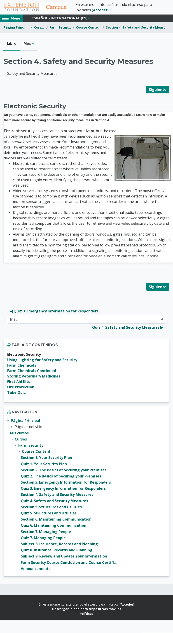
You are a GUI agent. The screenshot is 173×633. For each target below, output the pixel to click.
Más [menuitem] (27, 43)
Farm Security (60, 27)
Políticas (86, 613)
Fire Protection (20, 387)
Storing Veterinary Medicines (33, 376)
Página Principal (16, 27)
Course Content (88, 27)
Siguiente (157, 89)
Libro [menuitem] (11, 43)
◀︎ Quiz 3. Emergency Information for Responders (54, 311)
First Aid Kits (18, 381)
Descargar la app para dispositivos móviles (86, 609)
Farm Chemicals (21, 365)
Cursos (39, 27)
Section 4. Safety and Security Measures (137, 27)
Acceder (100, 9)
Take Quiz (16, 392)
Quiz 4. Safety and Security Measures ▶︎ (127, 327)
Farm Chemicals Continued (31, 370)
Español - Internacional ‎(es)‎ (59, 18)
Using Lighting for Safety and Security (42, 359)
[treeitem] (86, 495)
